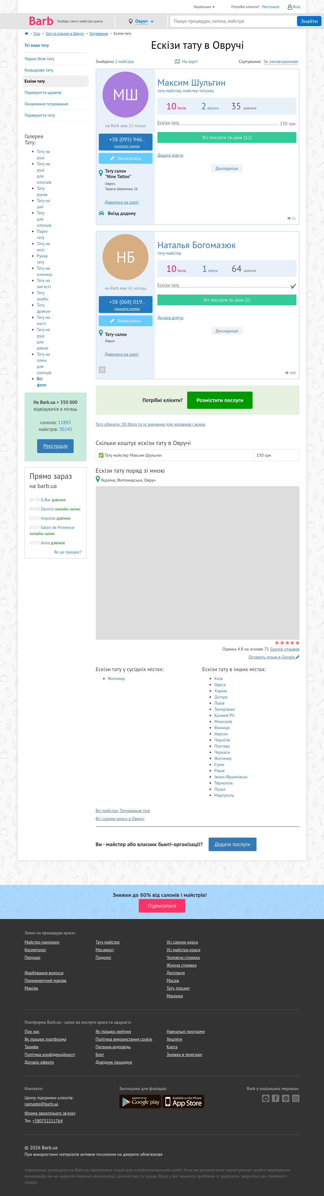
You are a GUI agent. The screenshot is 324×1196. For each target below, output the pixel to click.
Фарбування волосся (44, 972)
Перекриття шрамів (43, 92)
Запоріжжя (224, 709)
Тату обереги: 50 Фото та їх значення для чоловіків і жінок (151, 424)
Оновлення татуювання (46, 104)
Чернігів (222, 740)
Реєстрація (270, 7)
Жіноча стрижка (181, 965)
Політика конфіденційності (50, 1054)
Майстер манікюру (42, 942)
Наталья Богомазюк (226, 248)
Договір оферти (39, 1062)
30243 (65, 429)
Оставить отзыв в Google (274, 657)
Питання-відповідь (113, 1046)
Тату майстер (108, 942)
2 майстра (124, 61)
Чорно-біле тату (39, 58)
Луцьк (220, 789)
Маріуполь (224, 795)
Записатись (125, 158)
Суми (219, 764)
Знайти (309, 21)
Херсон (221, 734)
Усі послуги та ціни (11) (227, 137)
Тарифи (32, 1046)
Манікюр (175, 996)
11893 (64, 422)
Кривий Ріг (224, 715)
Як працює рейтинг (114, 1031)
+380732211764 (47, 1121)
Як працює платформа (45, 1039)
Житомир (116, 678)
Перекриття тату (40, 115)
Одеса (220, 684)
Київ (218, 678)
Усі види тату (37, 45)
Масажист (105, 949)
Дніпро (221, 697)
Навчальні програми (186, 1031)
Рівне (219, 770)
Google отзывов (284, 649)
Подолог (103, 957)
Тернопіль (223, 783)
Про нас (32, 1031)
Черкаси (222, 752)
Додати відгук (170, 155)
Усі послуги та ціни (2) (226, 300)
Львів (219, 703)
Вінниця (222, 727)
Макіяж (31, 988)
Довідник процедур (114, 1062)
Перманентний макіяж (46, 980)
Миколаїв (223, 721)
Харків (220, 691)
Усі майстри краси (183, 949)
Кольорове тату (39, 70)
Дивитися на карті (122, 202)
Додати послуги (232, 844)
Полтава (222, 746)
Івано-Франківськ (231, 777)
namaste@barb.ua (41, 1104)
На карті (186, 61)
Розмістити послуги (219, 400)
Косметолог (35, 949)
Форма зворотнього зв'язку (50, 1113)
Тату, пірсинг (178, 988)
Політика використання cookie (124, 1039)
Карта (172, 1046)
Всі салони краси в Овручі (120, 818)
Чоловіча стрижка (183, 957)
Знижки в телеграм (184, 1054)
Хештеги (174, 1039)
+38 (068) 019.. (127, 304)
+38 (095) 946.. (127, 142)
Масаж (173, 980)
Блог (100, 1054)
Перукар (32, 957)
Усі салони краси (182, 942)
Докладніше (227, 168)
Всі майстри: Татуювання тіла (123, 810)
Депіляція (176, 972)
